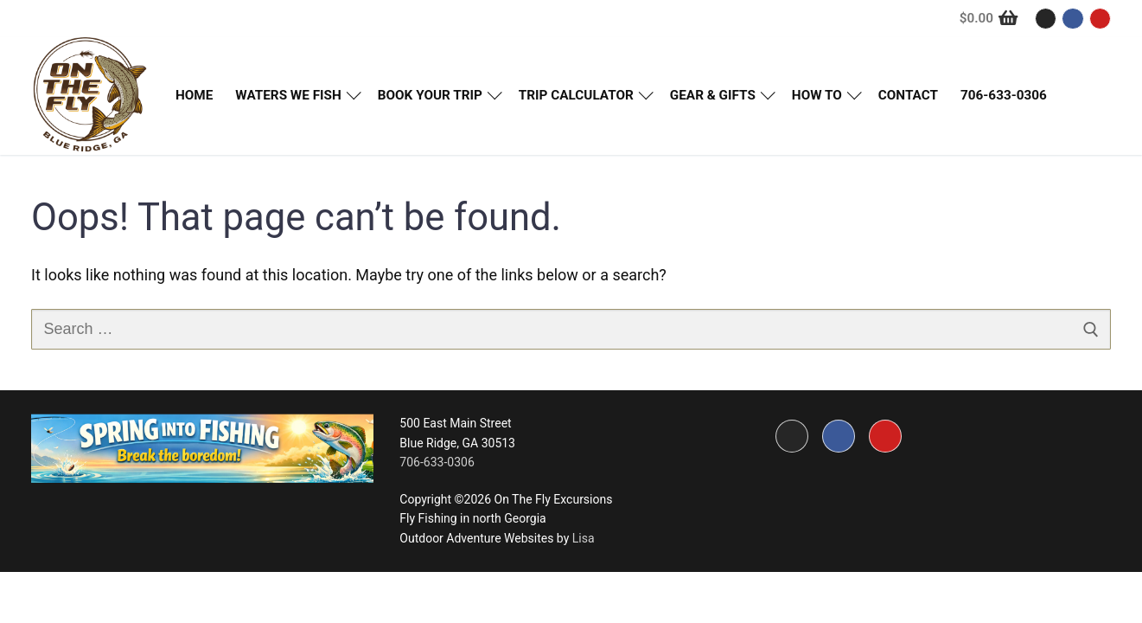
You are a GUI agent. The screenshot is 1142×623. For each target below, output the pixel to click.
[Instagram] (1045, 18)
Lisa (583, 538)
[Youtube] (1100, 18)
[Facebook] (1072, 18)
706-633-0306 (436, 462)
